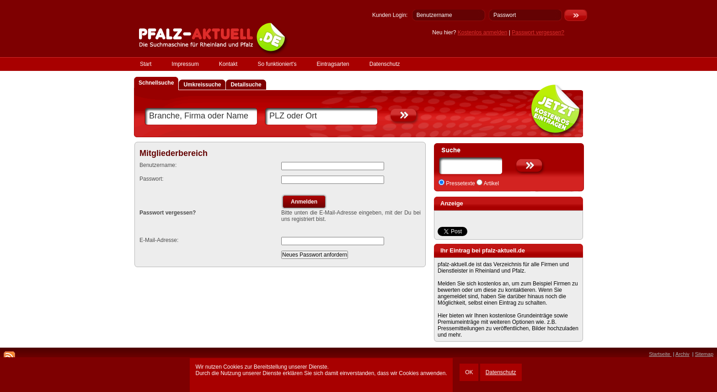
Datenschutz (501, 372)
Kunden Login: (389, 15)
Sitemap (704, 354)
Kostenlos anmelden (483, 32)
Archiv (682, 354)
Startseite (660, 354)
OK (469, 372)
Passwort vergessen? (538, 32)
